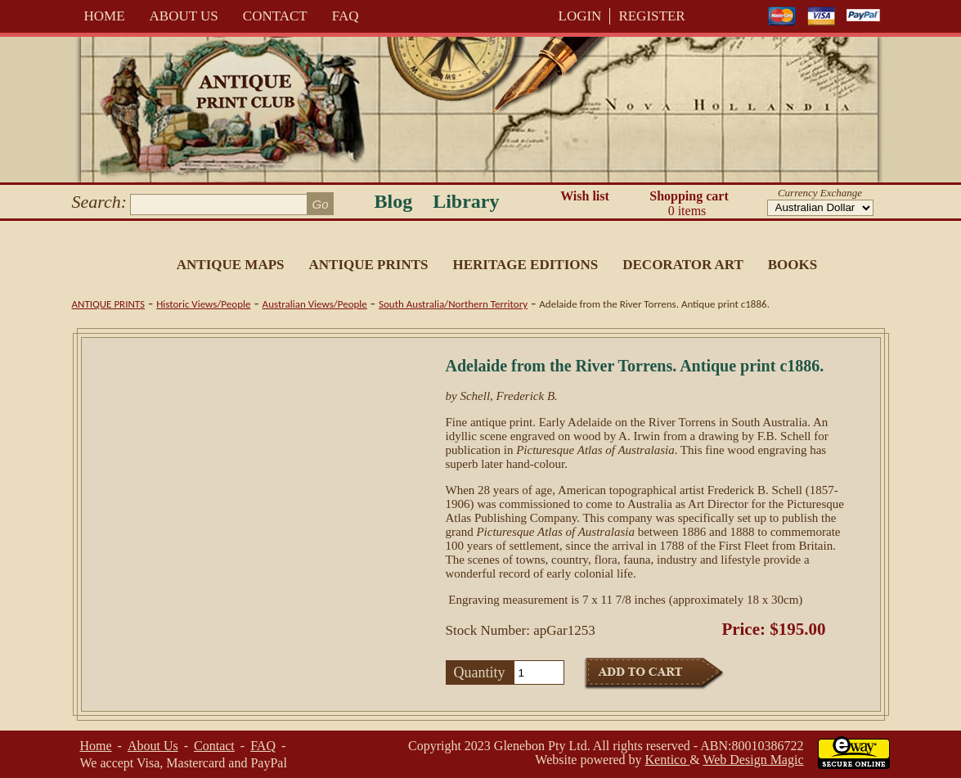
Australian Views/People (315, 304)
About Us (184, 16)
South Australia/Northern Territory (453, 304)
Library (466, 201)
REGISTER (651, 16)
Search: (100, 201)
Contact (275, 16)
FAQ (345, 16)
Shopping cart (689, 203)
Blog (394, 201)
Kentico (667, 760)
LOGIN (580, 16)
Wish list (584, 196)
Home (104, 16)
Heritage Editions (525, 264)
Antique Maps (231, 264)
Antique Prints (369, 264)
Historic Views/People (203, 304)
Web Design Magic (753, 760)
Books (792, 264)
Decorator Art (682, 264)
